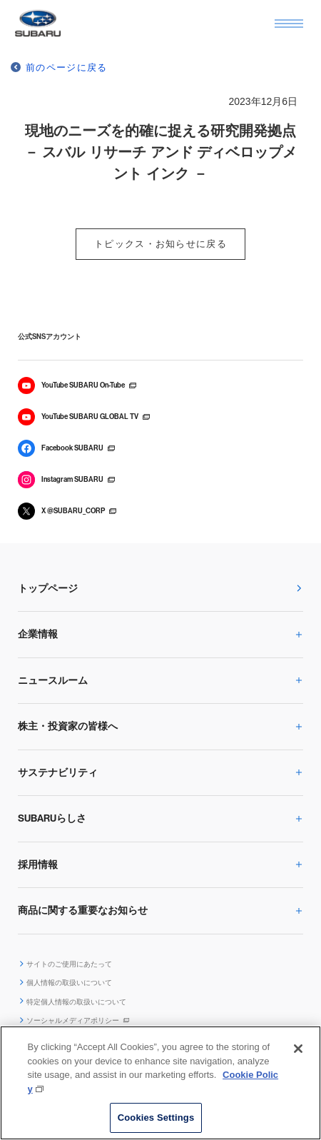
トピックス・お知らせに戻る (160, 243)
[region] (160, 1083)
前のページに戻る (66, 67)
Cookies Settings (156, 1117)
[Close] (298, 1048)
